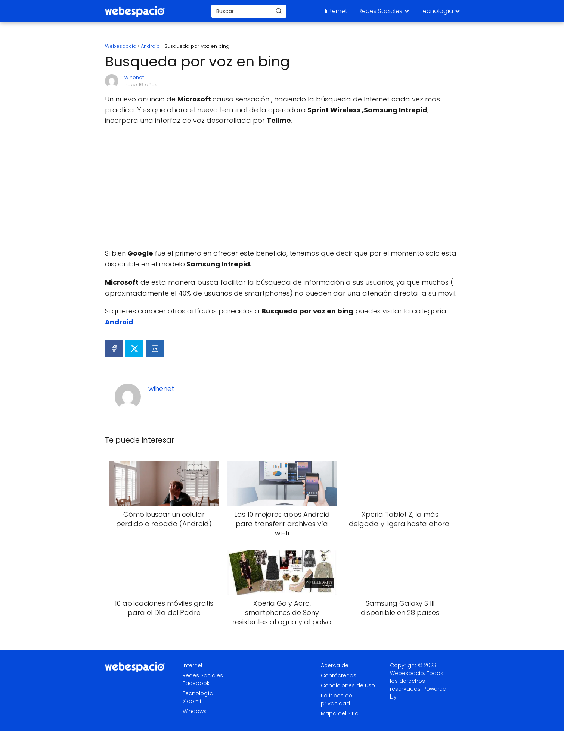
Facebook (196, 683)
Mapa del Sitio (340, 713)
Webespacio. (407, 673)
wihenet (134, 77)
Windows (195, 711)
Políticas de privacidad (336, 699)
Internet (336, 11)
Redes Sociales (380, 11)
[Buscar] (278, 11)
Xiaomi (192, 701)
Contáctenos (338, 675)
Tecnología (436, 11)
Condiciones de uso (348, 685)
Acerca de (334, 665)
